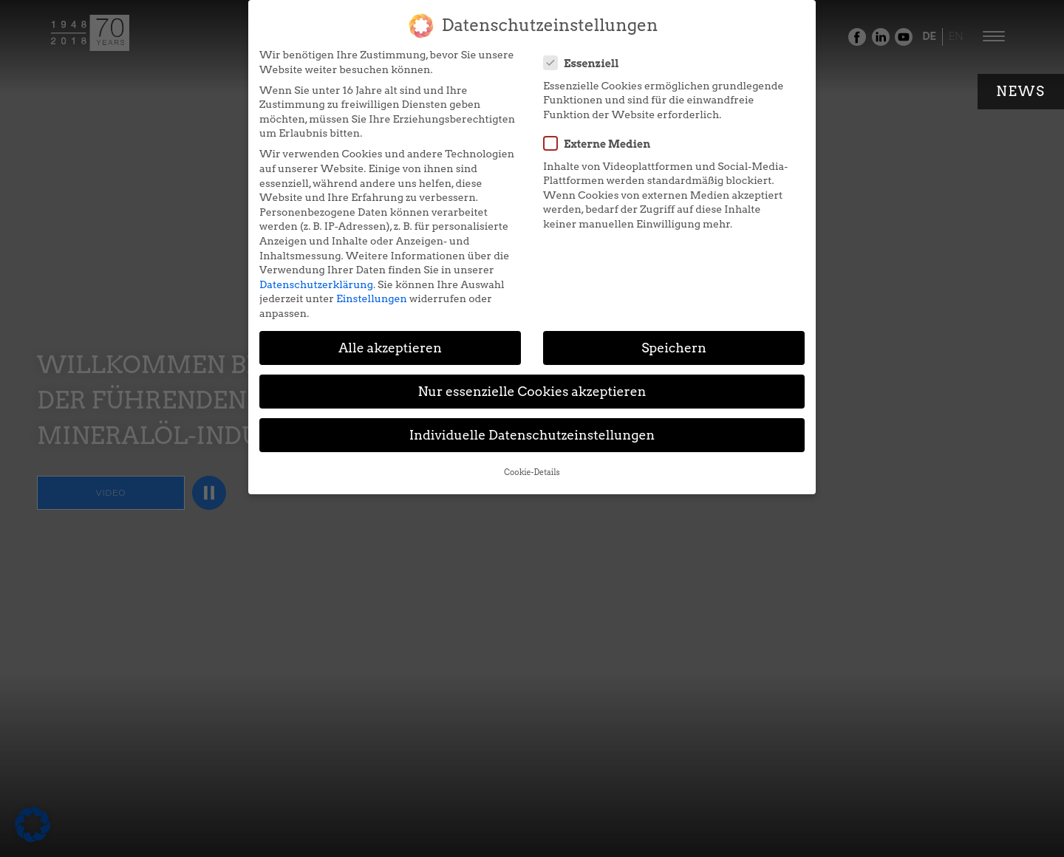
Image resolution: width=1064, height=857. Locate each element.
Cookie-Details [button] (531, 472)
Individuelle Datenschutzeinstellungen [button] (532, 435)
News (1021, 91)
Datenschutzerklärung (316, 284)
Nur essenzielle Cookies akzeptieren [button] (531, 391)
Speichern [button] (673, 347)
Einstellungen (371, 298)
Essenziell (586, 62)
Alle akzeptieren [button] (390, 347)
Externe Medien (601, 143)
